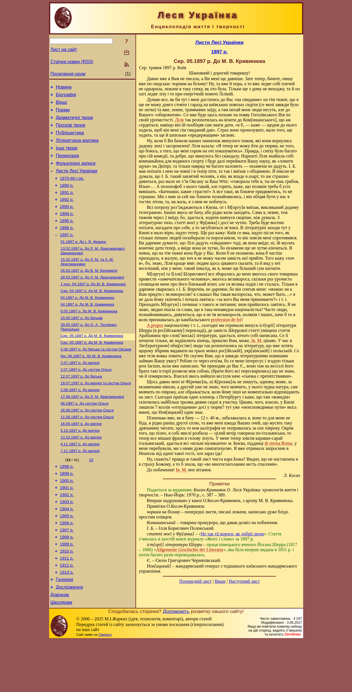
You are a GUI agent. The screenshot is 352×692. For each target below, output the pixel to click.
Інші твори (67, 155)
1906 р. (67, 565)
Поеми (63, 113)
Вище (220, 581)
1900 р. (67, 518)
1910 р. (67, 597)
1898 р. (67, 502)
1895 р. (67, 237)
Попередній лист (195, 581)
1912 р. (67, 612)
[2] (91, 494)
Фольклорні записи (75, 172)
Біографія (66, 96)
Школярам (61, 654)
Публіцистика (70, 138)
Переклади (67, 164)
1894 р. (67, 229)
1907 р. (67, 573)
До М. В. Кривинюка (93, 305)
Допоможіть (176, 663)
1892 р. (67, 213)
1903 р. (67, 541)
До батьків (82, 342)
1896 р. (67, 244)
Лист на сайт (64, 49)
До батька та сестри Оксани (96, 375)
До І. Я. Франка (83, 260)
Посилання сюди (68, 73)
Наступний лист (244, 581)
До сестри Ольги (86, 397)
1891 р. (67, 205)
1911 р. (67, 605)
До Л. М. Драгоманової (92, 298)
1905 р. (67, 557)
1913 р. (67, 620)
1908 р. (67, 581)
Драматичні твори (74, 121)
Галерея (64, 628)
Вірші (61, 104)
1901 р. (67, 526)
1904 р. (67, 549)
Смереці (105, 686)
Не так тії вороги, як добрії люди (232, 533)
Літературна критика (77, 147)
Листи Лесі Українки (76, 181)
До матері (80, 390)
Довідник (60, 645)
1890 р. (67, 197)
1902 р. (67, 533)
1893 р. (67, 221)
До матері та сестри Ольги (96, 412)
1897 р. (67, 252)
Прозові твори (70, 130)
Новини (64, 88)
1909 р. (67, 589)
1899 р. (67, 510)
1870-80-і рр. (72, 189)
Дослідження (69, 637)
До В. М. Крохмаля (89, 290)
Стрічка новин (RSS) (72, 61)
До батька (81, 405)
